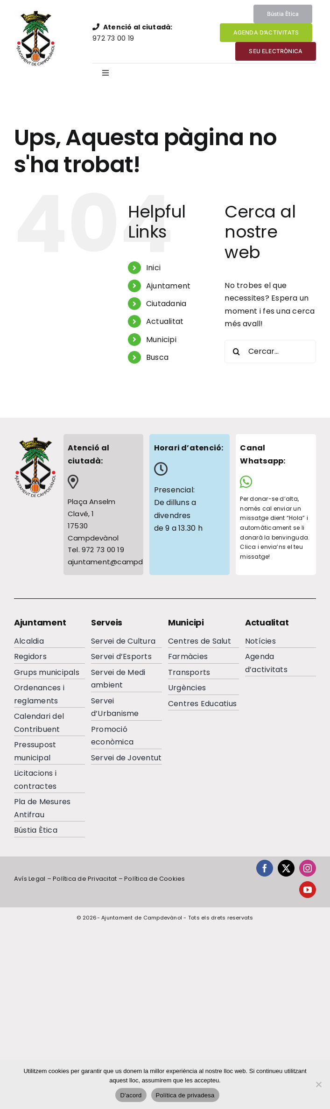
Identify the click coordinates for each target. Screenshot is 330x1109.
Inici (153, 267)
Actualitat (164, 321)
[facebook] (264, 868)
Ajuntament (168, 286)
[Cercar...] (270, 351)
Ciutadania (166, 303)
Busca (157, 357)
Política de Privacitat (85, 878)
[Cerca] (236, 351)
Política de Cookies (154, 878)
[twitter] (286, 868)
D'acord (130, 1095)
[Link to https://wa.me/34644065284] (272, 482)
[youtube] (307, 889)
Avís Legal (29, 878)
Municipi (161, 339)
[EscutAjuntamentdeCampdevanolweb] (36, 12)
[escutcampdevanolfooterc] (35, 440)
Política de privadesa (185, 1095)
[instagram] (307, 868)
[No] (318, 1084)
